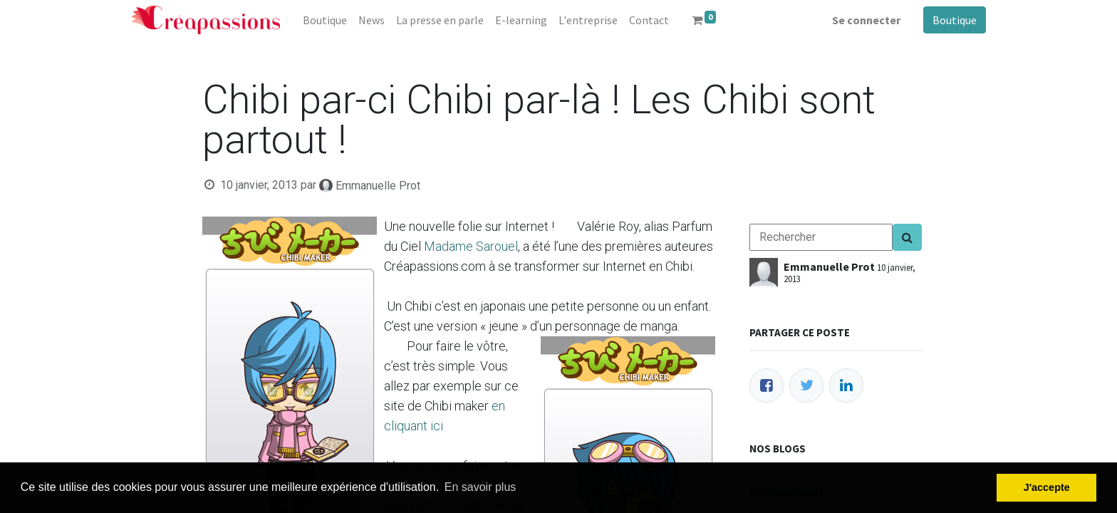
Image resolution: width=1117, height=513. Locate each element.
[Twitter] (806, 385)
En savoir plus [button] (480, 487)
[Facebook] (766, 385)
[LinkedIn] (846, 385)
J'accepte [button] (1047, 487)
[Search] (907, 237)
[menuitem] (325, 20)
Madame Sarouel (471, 246)
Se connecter (866, 20)
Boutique (954, 20)
